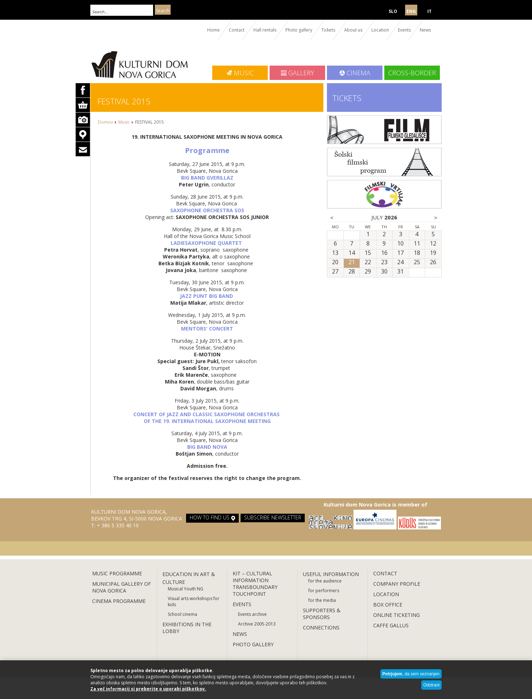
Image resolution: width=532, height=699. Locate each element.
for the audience (325, 581)
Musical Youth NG (185, 589)
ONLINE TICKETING (396, 615)
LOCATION (386, 594)
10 (400, 243)
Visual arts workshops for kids (193, 601)
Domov (105, 122)
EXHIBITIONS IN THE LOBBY (187, 627)
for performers (323, 591)
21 (351, 262)
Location (380, 30)
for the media (322, 600)
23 (384, 262)
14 (351, 253)
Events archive (252, 614)
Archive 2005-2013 (257, 624)
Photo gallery (298, 30)
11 (417, 243)
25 (417, 262)
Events (404, 30)
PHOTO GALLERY (253, 644)
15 (368, 253)
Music (124, 122)
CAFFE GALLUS (391, 625)
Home (213, 30)
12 (433, 243)
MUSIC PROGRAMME (117, 573)
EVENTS (243, 604)
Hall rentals (264, 30)
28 (351, 271)
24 (400, 262)
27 (335, 271)
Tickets (328, 30)
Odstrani (431, 685)
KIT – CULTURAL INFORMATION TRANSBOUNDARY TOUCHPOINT (255, 583)
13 (335, 253)
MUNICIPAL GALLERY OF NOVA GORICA (121, 587)
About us (353, 30)
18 (417, 253)
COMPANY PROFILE (396, 583)
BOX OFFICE (387, 604)
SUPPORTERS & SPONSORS (322, 613)
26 (433, 262)
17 (400, 253)
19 (433, 253)
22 (368, 262)
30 (384, 271)
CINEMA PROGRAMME (119, 601)
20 (335, 262)
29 (368, 271)
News (425, 30)
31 (400, 271)
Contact (236, 30)
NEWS (240, 634)
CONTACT (385, 573)
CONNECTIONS (321, 627)
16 (384, 253)
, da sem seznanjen (411, 673)
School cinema (182, 614)
